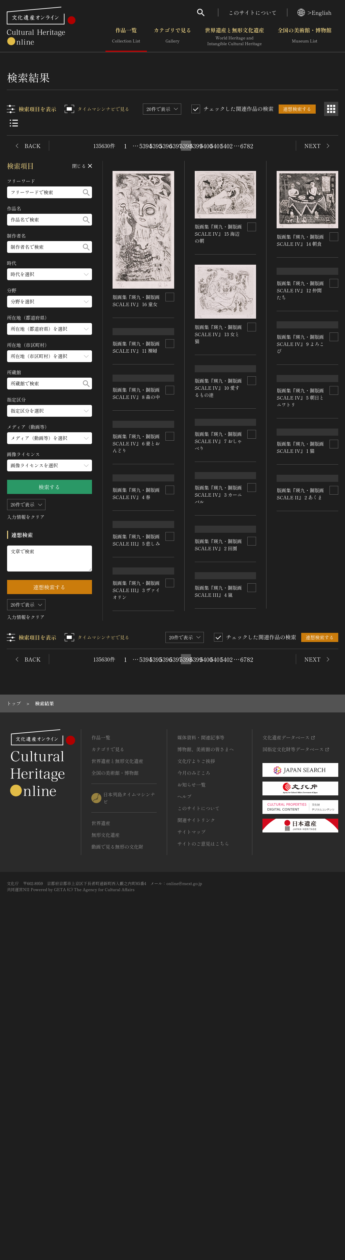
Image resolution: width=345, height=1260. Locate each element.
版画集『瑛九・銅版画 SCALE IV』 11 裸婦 (136, 391)
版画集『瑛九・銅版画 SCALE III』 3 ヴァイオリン (136, 926)
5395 (156, 145)
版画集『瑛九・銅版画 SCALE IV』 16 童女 (136, 300)
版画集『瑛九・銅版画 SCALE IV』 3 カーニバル (218, 676)
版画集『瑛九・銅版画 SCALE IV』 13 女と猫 (218, 333)
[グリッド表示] (331, 109)
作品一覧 (126, 37)
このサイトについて (252, 12)
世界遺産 (100, 1150)
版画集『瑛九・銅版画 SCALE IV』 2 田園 (218, 762)
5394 (145, 145)
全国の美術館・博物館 (305, 37)
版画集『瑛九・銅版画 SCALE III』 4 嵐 (218, 897)
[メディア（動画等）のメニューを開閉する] (49, 438)
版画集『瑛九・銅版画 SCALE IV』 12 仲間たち (300, 335)
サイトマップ (191, 1159)
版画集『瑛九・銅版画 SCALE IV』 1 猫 (300, 765)
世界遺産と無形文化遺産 (234, 37)
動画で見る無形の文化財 (117, 1174)
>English (314, 12)
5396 (166, 145)
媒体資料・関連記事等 (200, 1064)
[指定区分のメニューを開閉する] (49, 411)
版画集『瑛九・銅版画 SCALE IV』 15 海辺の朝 (218, 233)
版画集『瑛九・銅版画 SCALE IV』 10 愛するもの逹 (218, 457)
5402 (226, 145)
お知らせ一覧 (191, 1112)
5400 (206, 145)
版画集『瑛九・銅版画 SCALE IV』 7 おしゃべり (218, 579)
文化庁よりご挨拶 (196, 1088)
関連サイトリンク (196, 1147)
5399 (196, 145)
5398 (186, 145)
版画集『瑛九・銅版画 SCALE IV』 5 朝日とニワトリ (300, 622)
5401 (216, 145)
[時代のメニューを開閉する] (49, 274)
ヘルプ (184, 1123)
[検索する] (86, 192)
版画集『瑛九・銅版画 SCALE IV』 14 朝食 (300, 240)
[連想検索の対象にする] (169, 296)
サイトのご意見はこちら (203, 1171)
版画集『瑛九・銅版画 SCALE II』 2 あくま (300, 892)
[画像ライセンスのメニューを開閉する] (49, 465)
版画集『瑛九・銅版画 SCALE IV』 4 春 (136, 702)
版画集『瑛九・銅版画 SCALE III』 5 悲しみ (136, 789)
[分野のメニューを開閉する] (49, 301)
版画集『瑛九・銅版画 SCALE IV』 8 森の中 (136, 487)
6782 (247, 145)
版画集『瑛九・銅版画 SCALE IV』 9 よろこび (300, 495)
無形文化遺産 (105, 1162)
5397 (176, 145)
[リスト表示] (14, 123)
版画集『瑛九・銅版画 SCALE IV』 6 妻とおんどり (136, 580)
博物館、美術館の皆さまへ (205, 1076)
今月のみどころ (193, 1100)
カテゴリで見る (172, 37)
